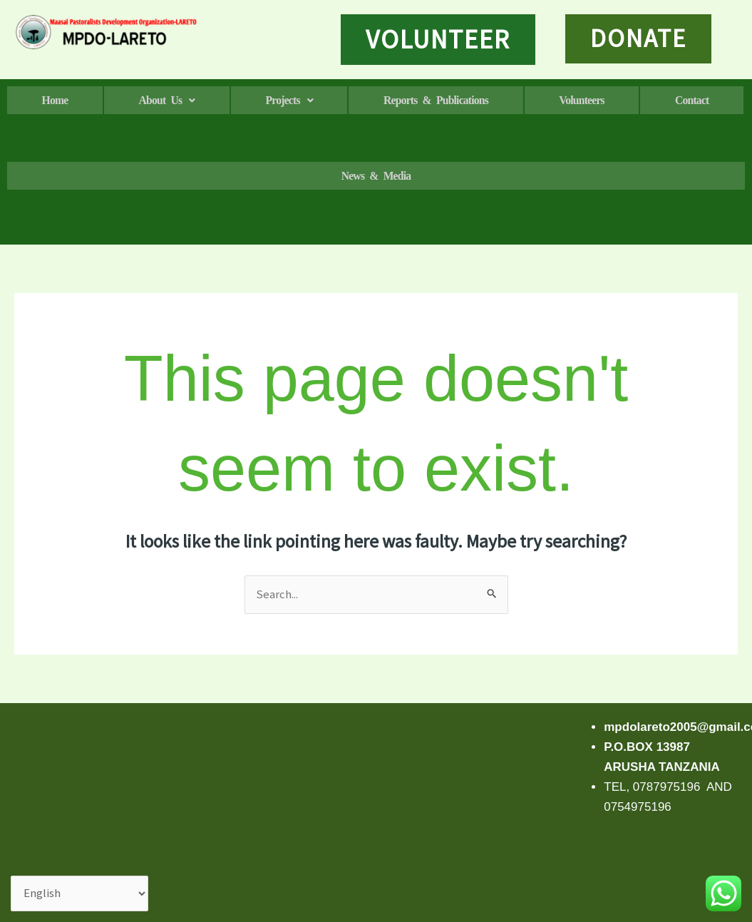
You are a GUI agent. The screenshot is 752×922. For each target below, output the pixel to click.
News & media (551, 176)
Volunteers (675, 100)
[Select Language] (80, 893)
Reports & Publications (508, 100)
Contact (182, 176)
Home (64, 100)
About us (197, 100)
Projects (340, 100)
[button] (197, 100)
